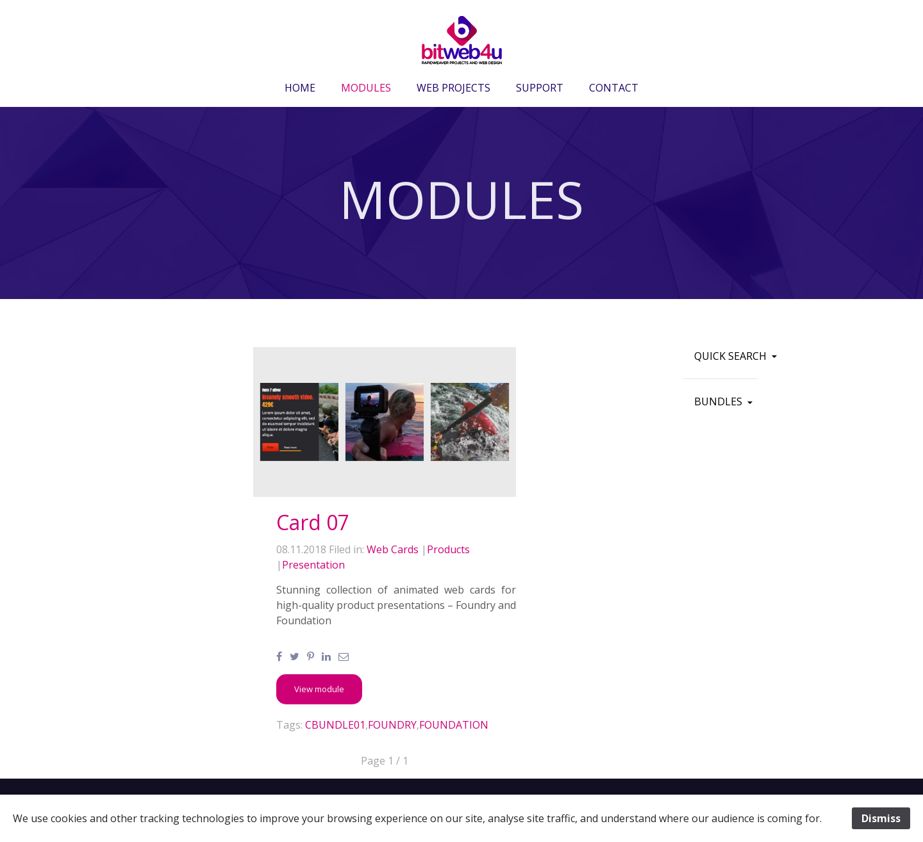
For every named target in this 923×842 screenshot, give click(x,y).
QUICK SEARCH (731, 356)
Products (448, 549)
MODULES (366, 88)
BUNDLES (719, 401)
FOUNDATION (453, 725)
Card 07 (312, 522)
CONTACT (613, 88)
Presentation (313, 565)
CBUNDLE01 (335, 725)
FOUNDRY (392, 725)
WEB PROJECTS (453, 88)
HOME (300, 88)
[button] (319, 689)
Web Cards (393, 549)
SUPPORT (539, 88)
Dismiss (881, 818)
